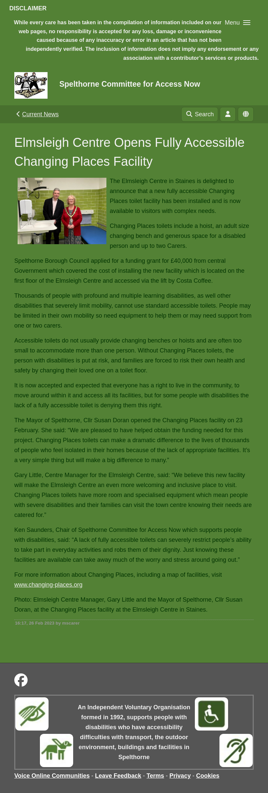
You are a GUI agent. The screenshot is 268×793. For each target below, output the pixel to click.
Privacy (180, 775)
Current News (37, 114)
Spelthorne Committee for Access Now (129, 84)
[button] (237, 22)
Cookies (207, 775)
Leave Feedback (118, 775)
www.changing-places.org (48, 584)
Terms (155, 775)
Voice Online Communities (52, 775)
